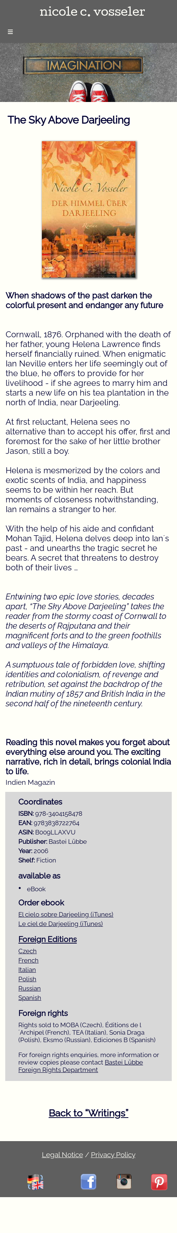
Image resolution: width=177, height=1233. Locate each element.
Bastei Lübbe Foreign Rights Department (80, 1066)
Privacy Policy (113, 1154)
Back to (88, 1113)
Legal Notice (62, 1154)
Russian (29, 988)
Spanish (29, 997)
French (28, 960)
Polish (27, 979)
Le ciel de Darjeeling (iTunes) (60, 923)
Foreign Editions (47, 939)
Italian (27, 969)
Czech (27, 951)
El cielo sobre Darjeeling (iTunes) (65, 914)
